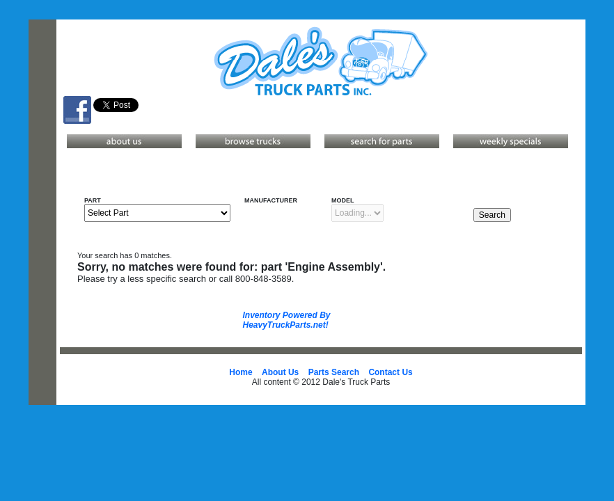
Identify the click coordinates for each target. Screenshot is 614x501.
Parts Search (333, 372)
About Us (280, 372)
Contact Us (390, 372)
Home (240, 372)
